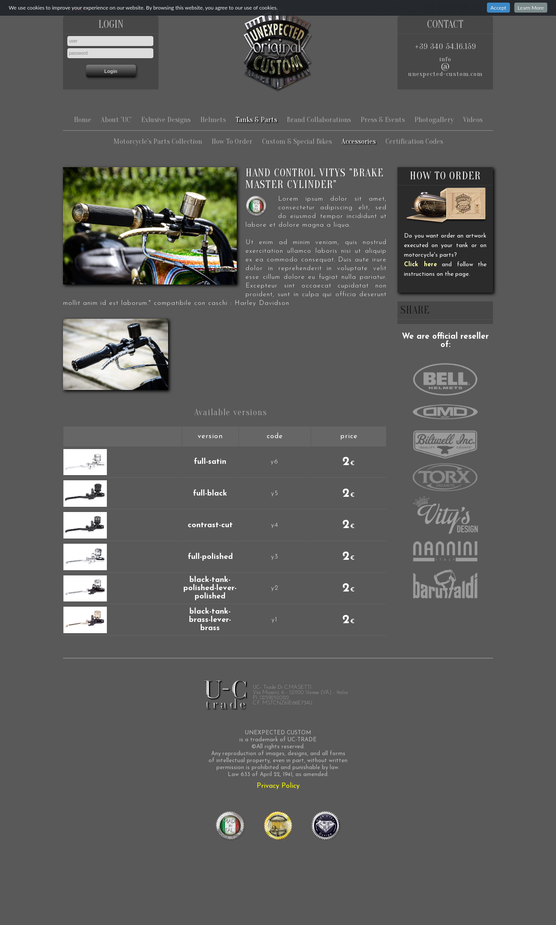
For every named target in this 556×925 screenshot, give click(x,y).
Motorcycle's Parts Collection (157, 141)
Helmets (213, 120)
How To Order (232, 141)
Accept (498, 7)
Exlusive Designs (166, 120)
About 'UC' (116, 120)
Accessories (358, 141)
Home (82, 120)
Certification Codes (414, 141)
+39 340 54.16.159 (445, 46)
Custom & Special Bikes (297, 141)
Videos (473, 120)
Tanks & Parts (256, 120)
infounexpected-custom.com (445, 67)
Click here (420, 264)
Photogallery (433, 120)
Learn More (531, 7)
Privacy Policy (278, 786)
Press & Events (383, 120)
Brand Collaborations (319, 120)
